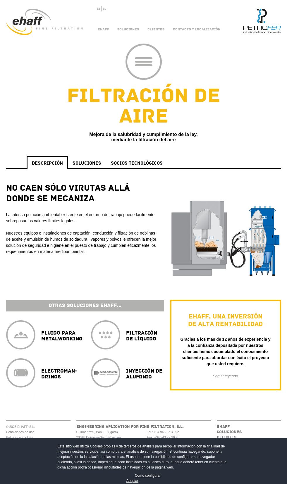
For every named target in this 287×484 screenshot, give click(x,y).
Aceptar (132, 481)
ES (98, 9)
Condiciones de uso (20, 432)
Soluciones (128, 29)
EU (104, 9)
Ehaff (103, 29)
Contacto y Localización (196, 29)
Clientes (155, 29)
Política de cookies (19, 437)
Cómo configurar (148, 475)
